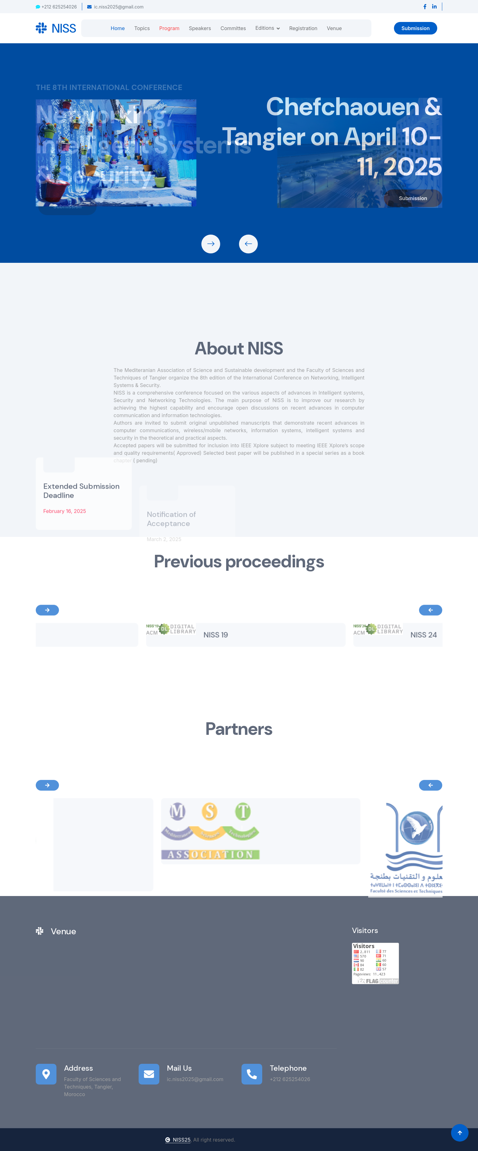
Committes (233, 28)
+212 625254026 (56, 6)
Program (169, 28)
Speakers (200, 28)
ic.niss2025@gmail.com (115, 6)
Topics (142, 28)
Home (118, 28)
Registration (303, 28)
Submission (415, 28)
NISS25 (177, 1140)
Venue (334, 28)
